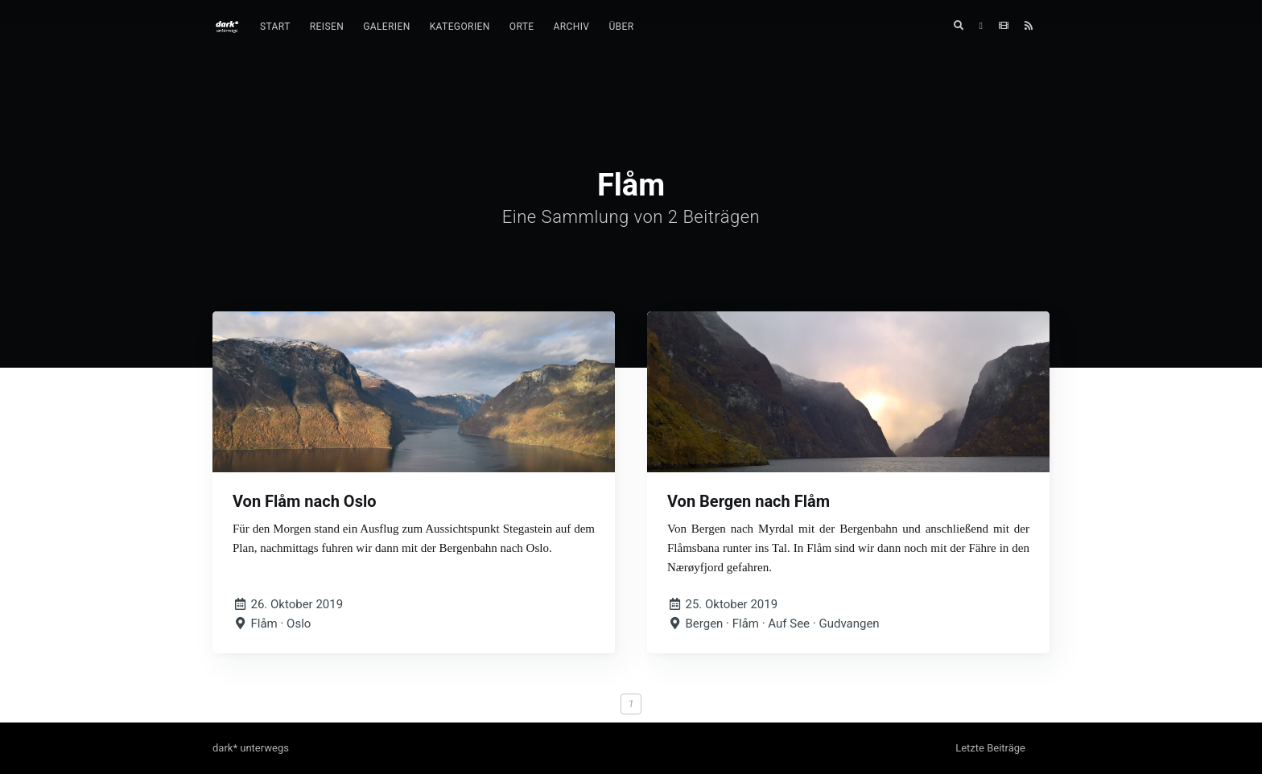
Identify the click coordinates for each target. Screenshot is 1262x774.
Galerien (386, 26)
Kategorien (460, 26)
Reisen (327, 26)
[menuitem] (275, 27)
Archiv (572, 26)
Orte (521, 26)
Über (620, 26)
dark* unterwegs (250, 748)
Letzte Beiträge (990, 748)
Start (275, 26)
